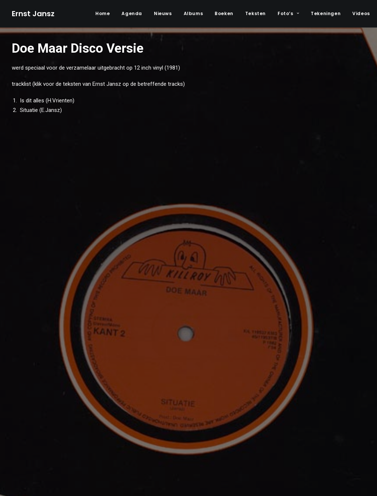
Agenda (131, 13)
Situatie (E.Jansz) (40, 110)
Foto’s (288, 13)
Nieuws (163, 13)
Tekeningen (326, 13)
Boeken (224, 13)
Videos (361, 13)
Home (102, 13)
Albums (193, 13)
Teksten (255, 13)
